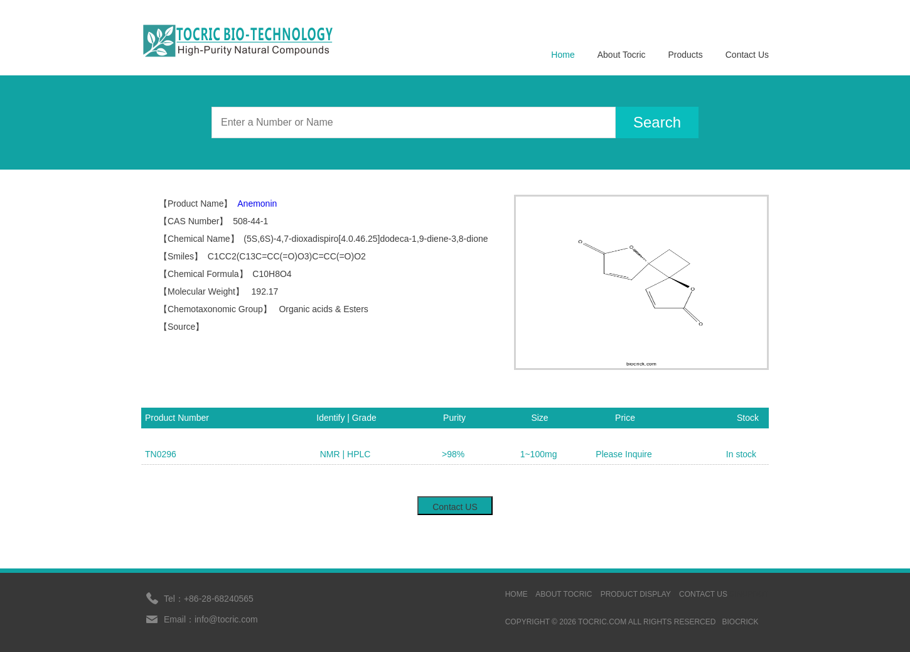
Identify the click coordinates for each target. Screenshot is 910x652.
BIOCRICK (740, 621)
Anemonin (257, 203)
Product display (636, 594)
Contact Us (747, 55)
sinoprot (749, 594)
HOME (516, 594)
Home (562, 55)
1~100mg (538, 454)
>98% (453, 454)
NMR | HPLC (345, 454)
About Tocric (621, 55)
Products (685, 55)
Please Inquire (624, 454)
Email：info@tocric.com (211, 619)
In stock (741, 454)
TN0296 (160, 454)
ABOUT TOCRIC (563, 594)
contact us (703, 594)
